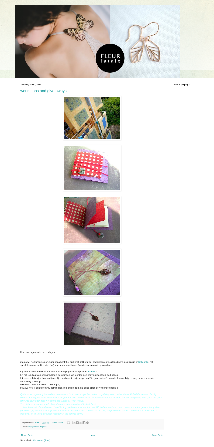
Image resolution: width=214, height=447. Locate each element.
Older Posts (157, 435)
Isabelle (92, 371)
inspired (43, 427)
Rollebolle (143, 362)
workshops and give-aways (43, 91)
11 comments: (58, 422)
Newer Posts (27, 435)
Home (92, 435)
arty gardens (33, 427)
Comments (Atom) (41, 440)
